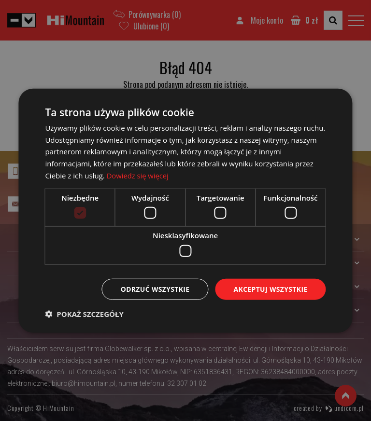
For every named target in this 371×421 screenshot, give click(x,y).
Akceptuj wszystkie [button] (270, 288)
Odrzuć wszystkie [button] (154, 288)
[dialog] (185, 210)
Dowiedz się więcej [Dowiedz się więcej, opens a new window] (138, 175)
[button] (84, 314)
